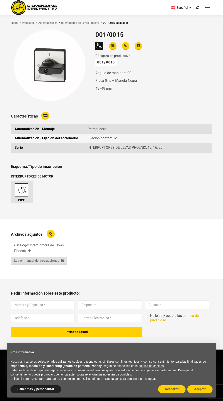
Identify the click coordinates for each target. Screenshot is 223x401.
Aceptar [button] (200, 389)
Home (14, 22)
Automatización (47, 22)
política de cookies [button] (151, 366)
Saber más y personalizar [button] (35, 389)
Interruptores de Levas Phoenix (80, 22)
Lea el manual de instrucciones (36, 261)
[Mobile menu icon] (207, 7)
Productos (28, 22)
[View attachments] (125, 46)
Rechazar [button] (172, 389)
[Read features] (113, 46)
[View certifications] (138, 46)
